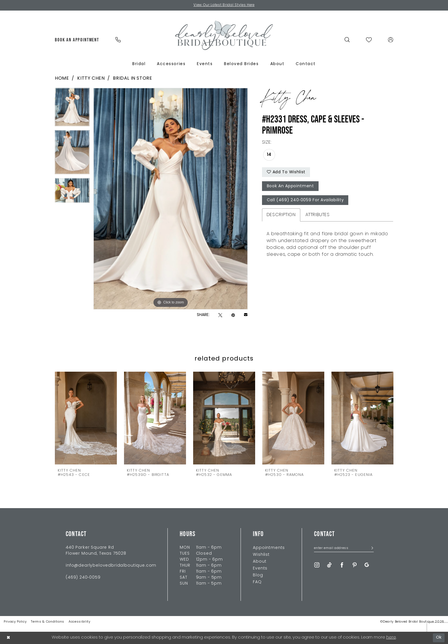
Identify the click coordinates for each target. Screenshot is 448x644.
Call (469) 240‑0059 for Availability (305, 200)
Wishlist (261, 555)
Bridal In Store (132, 78)
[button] (390, 39)
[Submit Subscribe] (370, 549)
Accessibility (80, 621)
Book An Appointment (290, 186)
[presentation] (86, 417)
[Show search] (347, 39)
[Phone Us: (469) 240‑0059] (118, 39)
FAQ (257, 582)
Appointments (269, 548)
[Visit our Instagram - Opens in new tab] (317, 565)
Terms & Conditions (47, 621)
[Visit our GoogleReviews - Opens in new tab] (366, 565)
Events (260, 568)
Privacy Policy (15, 621)
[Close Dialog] (8, 638)
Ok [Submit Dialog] (439, 637)
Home (62, 78)
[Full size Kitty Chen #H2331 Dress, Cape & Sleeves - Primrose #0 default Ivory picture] (170, 198)
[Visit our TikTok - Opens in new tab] (329, 565)
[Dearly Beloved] (224, 35)
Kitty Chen (91, 78)
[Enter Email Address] (344, 548)
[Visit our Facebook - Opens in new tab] (342, 565)
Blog (258, 575)
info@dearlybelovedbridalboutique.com (111, 566)
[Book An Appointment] (77, 40)
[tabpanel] (72, 109)
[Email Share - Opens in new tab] (246, 315)
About (259, 562)
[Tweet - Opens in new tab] (220, 315)
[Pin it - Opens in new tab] (233, 315)
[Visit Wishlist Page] (369, 40)
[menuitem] (77, 40)
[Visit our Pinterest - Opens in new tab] (354, 565)
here (391, 637)
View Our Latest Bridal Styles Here (224, 5)
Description (281, 215)
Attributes (317, 215)
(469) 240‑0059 (83, 577)
